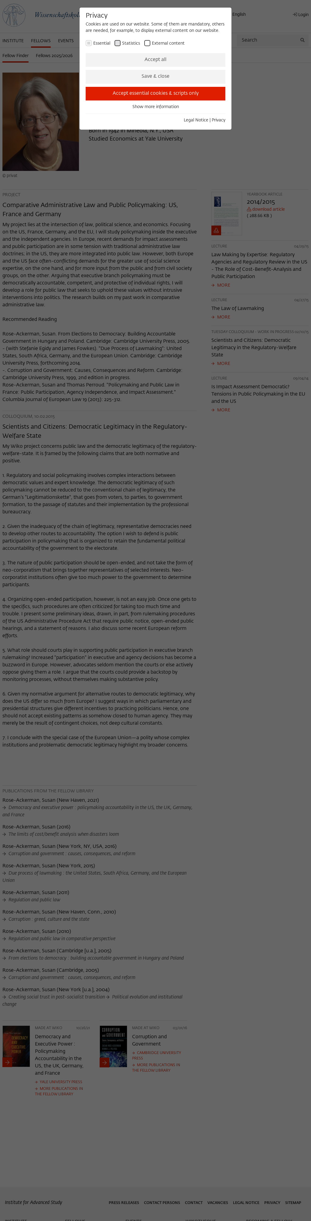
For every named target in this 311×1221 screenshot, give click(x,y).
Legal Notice (196, 120)
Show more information (155, 107)
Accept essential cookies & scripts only (156, 93)
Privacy (218, 120)
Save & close (155, 76)
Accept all (155, 59)
